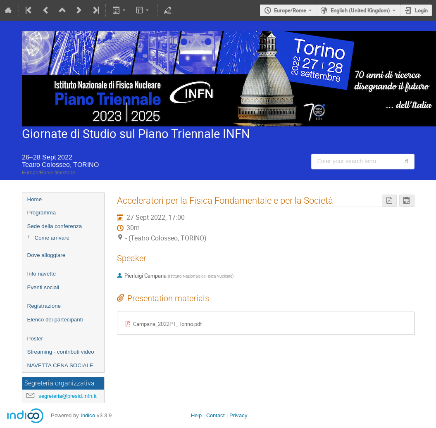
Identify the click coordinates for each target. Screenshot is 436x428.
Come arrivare (52, 238)
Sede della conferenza (54, 226)
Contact (215, 415)
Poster (35, 338)
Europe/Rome (290, 10)
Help (196, 415)
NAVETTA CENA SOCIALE (60, 365)
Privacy (238, 415)
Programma (41, 212)
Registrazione (44, 306)
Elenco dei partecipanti (55, 319)
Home (34, 199)
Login (421, 10)
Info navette (41, 274)
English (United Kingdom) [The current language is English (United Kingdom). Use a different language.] (360, 10)
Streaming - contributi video (60, 352)
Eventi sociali (43, 287)
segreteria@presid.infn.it (67, 395)
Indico (88, 415)
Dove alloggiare (46, 255)
